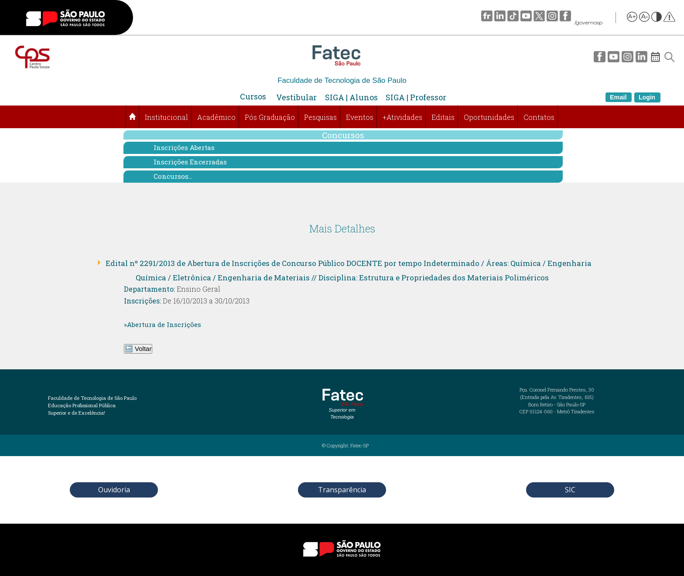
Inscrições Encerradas (190, 161)
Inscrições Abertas (184, 147)
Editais (443, 117)
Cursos (253, 96)
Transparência (342, 489)
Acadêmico (216, 117)
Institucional (166, 117)
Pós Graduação (270, 117)
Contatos (538, 117)
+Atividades (402, 117)
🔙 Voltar (138, 348)
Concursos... (173, 176)
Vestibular (296, 97)
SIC (570, 489)
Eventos (359, 117)
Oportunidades (489, 117)
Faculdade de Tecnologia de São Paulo (342, 80)
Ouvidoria (114, 489)
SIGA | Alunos (351, 97)
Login (647, 97)
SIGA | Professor (416, 97)
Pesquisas (320, 117)
